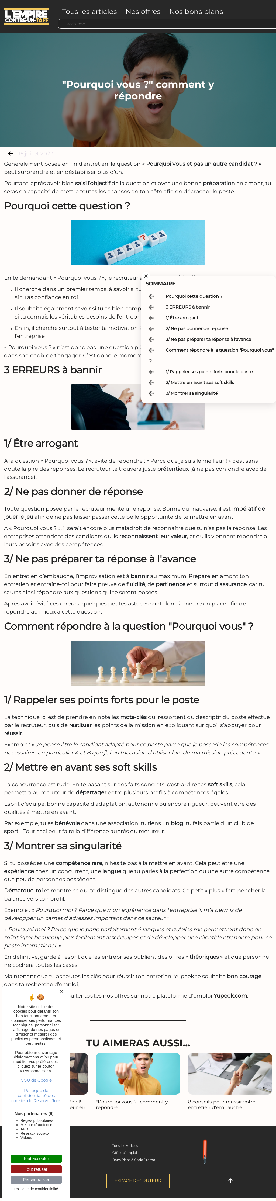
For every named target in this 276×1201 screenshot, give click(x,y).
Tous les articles (89, 11)
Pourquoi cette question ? (194, 296)
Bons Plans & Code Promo (133, 1160)
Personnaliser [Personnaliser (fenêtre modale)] (36, 1180)
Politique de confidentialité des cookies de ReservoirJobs (36, 1095)
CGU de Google (36, 1080)
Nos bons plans (196, 11)
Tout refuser (36, 1169)
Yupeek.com (230, 995)
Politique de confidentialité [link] (36, 1189)
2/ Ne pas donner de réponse (197, 328)
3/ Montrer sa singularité (192, 393)
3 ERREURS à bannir (188, 307)
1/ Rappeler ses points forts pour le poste (209, 371)
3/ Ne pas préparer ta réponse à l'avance (208, 339)
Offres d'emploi (124, 1153)
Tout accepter (36, 1158)
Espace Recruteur (138, 1180)
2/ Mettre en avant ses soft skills (200, 382)
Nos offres (143, 11)
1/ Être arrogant (182, 317)
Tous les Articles (125, 1146)
